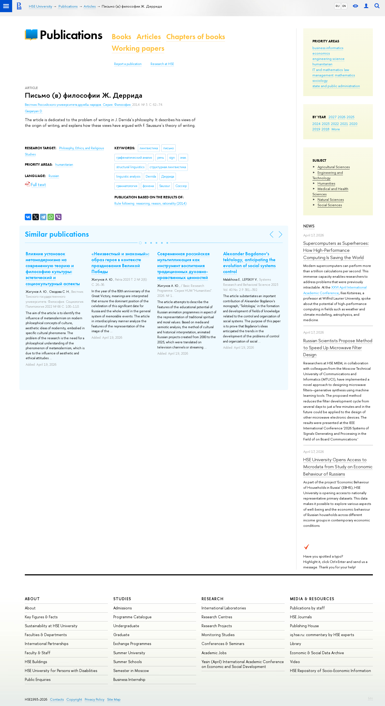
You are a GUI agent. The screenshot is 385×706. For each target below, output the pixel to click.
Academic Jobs (214, 652)
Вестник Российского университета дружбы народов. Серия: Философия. (78, 105)
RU (338, 6)
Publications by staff (307, 607)
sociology (320, 80)
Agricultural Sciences (334, 166)
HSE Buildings (36, 661)
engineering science (328, 58)
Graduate (121, 634)
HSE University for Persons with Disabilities (61, 670)
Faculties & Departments (46, 634)
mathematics (345, 75)
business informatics (327, 47)
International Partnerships (46, 643)
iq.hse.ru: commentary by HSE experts (322, 634)
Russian (54, 176)
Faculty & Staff (37, 652)
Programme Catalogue (132, 616)
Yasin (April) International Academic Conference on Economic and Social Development (243, 664)
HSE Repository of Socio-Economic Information (330, 670)
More (336, 129)
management (322, 75)
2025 (351, 116)
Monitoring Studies (218, 634)
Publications (71, 34)
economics (321, 53)
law (346, 69)
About (32, 598)
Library (295, 643)
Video (295, 661)
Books (121, 36)
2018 (325, 129)
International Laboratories (224, 607)
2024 (316, 123)
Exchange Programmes (132, 643)
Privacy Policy (94, 699)
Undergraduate (126, 625)
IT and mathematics (327, 69)
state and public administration (336, 85)
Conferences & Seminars (223, 643)
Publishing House (304, 625)
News (309, 226)
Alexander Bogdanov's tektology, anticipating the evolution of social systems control (249, 262)
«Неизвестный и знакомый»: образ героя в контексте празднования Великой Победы (120, 262)
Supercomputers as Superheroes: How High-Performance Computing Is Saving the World (336, 250)
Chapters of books (195, 36)
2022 (335, 123)
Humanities (326, 183)
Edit (370, 698)
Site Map (114, 699)
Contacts (57, 699)
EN (344, 6)
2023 (326, 123)
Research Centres (217, 616)
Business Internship (129, 679)
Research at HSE (162, 64)
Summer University (129, 652)
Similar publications (57, 234)
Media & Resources (312, 598)
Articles (149, 36)
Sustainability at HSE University (51, 625)
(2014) (150, 203)
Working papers (138, 48)
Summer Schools (127, 661)
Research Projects (217, 625)
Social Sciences (330, 204)
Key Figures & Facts (41, 616)
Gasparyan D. (34, 111)
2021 (344, 123)
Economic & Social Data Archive (317, 652)
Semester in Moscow (131, 670)
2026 (341, 116)
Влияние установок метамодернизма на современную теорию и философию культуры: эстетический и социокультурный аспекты (53, 268)
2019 (316, 129)
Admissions (122, 607)
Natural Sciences (331, 199)
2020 (353, 123)
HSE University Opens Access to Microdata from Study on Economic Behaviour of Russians (338, 466)
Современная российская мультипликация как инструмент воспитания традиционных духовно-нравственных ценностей (183, 265)
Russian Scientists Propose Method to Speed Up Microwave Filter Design (337, 347)
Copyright (74, 699)
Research (213, 598)
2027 (332, 116)
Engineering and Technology (327, 175)
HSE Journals (301, 616)
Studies (122, 598)
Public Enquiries (37, 679)
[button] (140, 243)
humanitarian (322, 64)
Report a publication (128, 64)
